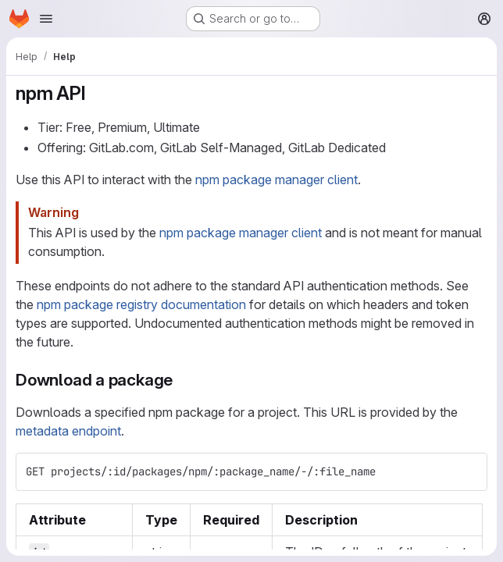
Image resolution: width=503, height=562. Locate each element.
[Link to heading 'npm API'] (95, 93)
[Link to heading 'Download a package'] (182, 379)
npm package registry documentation (141, 304)
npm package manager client (276, 179)
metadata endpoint (68, 431)
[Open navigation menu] (46, 18)
